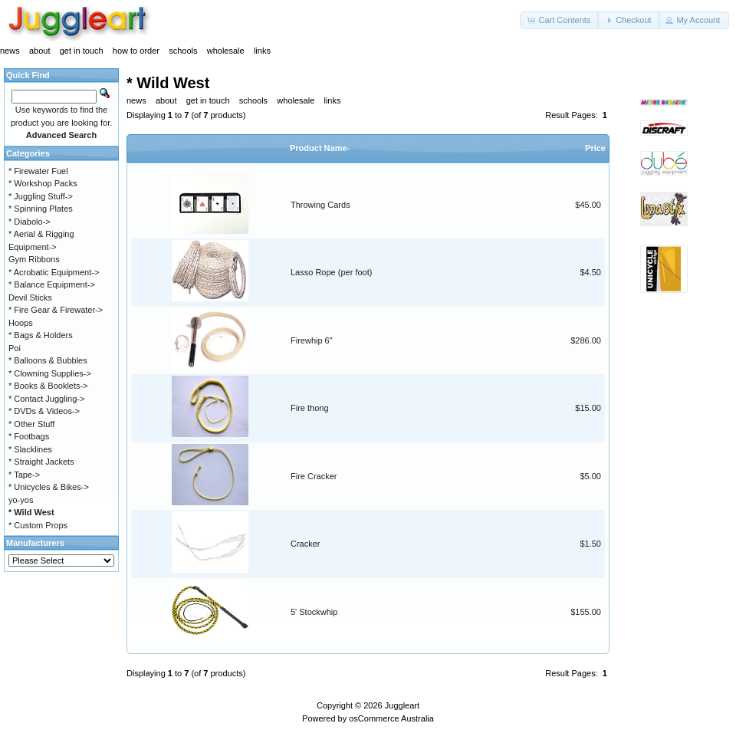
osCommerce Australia (391, 718)
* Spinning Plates (40, 208)
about (40, 50)
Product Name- (320, 148)
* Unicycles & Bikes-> (48, 486)
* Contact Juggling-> (46, 398)
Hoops (20, 322)
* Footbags (28, 436)
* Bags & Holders (40, 335)
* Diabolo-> (29, 221)
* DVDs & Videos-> (44, 411)
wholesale (226, 50)
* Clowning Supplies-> (49, 373)
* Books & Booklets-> (48, 385)
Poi (14, 348)
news (10, 50)
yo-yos (20, 500)
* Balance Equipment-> (51, 284)
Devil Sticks (30, 297)
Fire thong (310, 408)
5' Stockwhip (314, 611)
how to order (136, 50)
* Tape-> (24, 474)
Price (595, 148)
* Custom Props (37, 525)
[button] (560, 20)
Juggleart (402, 705)
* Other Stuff (31, 424)
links (262, 50)
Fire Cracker (314, 476)
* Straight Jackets (41, 461)
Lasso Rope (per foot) (331, 272)
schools (183, 50)
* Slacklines (30, 449)
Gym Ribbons (34, 259)
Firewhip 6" (312, 340)
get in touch (82, 50)
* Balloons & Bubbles (47, 360)
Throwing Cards (320, 204)
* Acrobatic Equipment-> (53, 272)
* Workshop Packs (42, 183)
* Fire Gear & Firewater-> (55, 309)
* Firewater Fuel (38, 171)
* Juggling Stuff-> (40, 196)
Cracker (305, 543)
